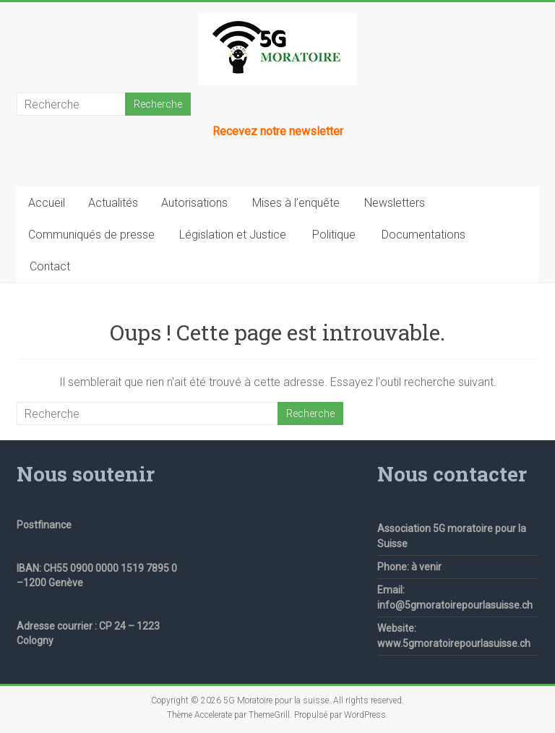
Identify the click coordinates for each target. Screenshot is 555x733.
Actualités (113, 203)
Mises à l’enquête (296, 203)
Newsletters (394, 203)
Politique (334, 234)
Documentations (423, 234)
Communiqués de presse (91, 234)
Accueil (46, 203)
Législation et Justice (232, 234)
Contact (50, 266)
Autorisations (194, 203)
